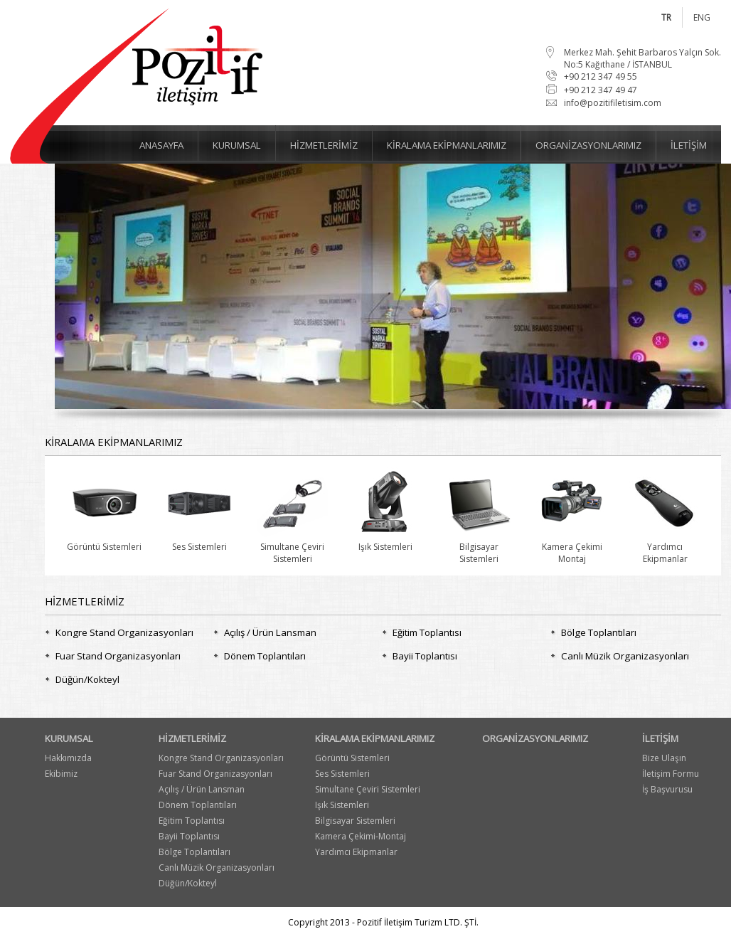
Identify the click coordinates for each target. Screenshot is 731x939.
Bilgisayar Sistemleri (355, 821)
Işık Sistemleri (385, 541)
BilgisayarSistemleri (478, 547)
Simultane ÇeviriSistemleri (292, 547)
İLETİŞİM (660, 738)
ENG (701, 17)
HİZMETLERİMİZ (192, 738)
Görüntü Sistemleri (104, 541)
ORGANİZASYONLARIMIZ (535, 738)
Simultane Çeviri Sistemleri (367, 789)
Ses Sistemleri (199, 541)
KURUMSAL (69, 738)
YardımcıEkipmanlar (664, 547)
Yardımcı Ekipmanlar (356, 852)
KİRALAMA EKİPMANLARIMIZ (374, 738)
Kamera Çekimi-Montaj (360, 836)
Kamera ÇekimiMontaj (571, 547)
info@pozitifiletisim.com (612, 103)
